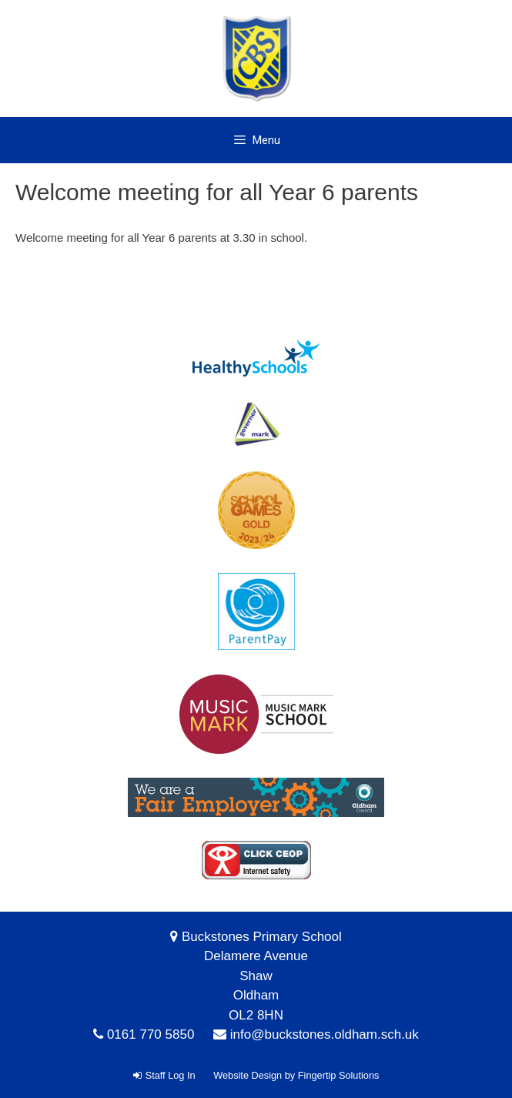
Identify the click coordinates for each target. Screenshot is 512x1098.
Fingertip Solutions (339, 1075)
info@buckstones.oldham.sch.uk (324, 1034)
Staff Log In (164, 1075)
